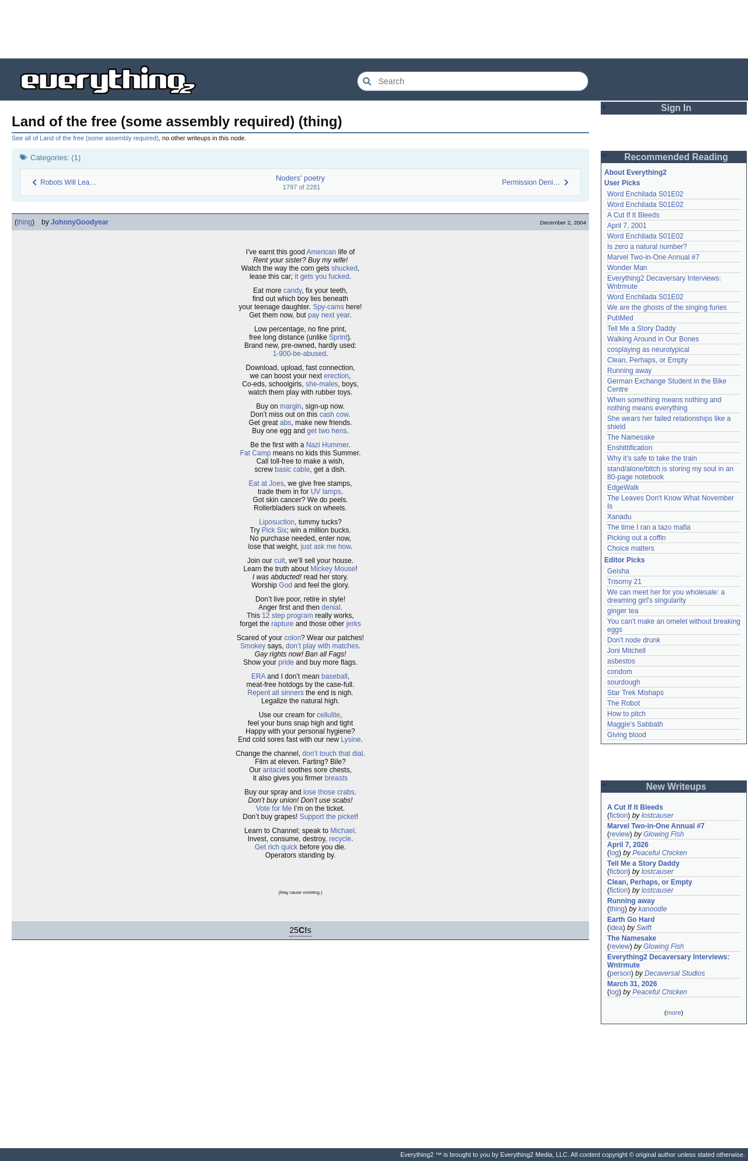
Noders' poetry (300, 178)
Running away (629, 371)
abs (285, 423)
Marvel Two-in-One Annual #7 (653, 257)
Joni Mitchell (626, 651)
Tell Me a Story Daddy (641, 328)
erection (336, 376)
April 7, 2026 (628, 845)
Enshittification (629, 448)
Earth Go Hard (630, 919)
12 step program (287, 615)
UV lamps (326, 492)
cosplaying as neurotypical (648, 349)
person (620, 973)
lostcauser (658, 815)
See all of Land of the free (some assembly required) (85, 137)
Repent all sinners (276, 693)
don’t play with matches (322, 646)
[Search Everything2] (472, 81)
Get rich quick (276, 847)
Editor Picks (624, 560)
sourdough (623, 682)
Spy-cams (328, 307)
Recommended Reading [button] (676, 157)
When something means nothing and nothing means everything (664, 404)
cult (279, 561)
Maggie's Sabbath (635, 724)
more (673, 1012)
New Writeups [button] (676, 787)
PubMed (620, 318)
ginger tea (622, 611)
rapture (282, 624)
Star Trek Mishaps (635, 693)
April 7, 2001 (626, 226)
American (322, 252)
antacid (274, 770)
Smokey (252, 646)
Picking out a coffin (636, 538)
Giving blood (626, 735)
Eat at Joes (266, 483)
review (620, 834)
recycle (340, 839)
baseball (334, 676)
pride (286, 662)
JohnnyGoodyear (80, 222)
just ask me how (326, 547)
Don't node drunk (633, 640)
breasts (336, 778)
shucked (344, 268)
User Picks (622, 183)
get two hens (327, 431)
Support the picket (328, 817)
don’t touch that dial (332, 753)
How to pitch (626, 714)
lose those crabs (328, 792)
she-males (322, 384)
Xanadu (619, 517)
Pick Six (274, 530)
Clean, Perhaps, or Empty (647, 360)
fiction (619, 815)
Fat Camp (255, 453)
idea (616, 928)
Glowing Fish (663, 834)
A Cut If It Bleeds (633, 215)
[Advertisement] (374, 29)
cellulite (328, 715)
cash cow (334, 414)
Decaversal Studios (675, 973)
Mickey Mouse (332, 569)
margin (291, 406)
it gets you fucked (322, 276)
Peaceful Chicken (659, 853)
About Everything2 (635, 172)
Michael (342, 831)
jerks (353, 624)
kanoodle (652, 909)
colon (292, 638)
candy (292, 290)
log (614, 853)
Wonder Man (627, 268)
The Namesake (630, 437)
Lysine (351, 739)
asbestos (621, 661)
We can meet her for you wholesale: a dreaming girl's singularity (666, 596)
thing (24, 222)
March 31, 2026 (632, 984)
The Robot (623, 703)
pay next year (328, 315)
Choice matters (630, 548)
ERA (258, 676)
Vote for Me (274, 808)
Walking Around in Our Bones (653, 339)
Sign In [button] (676, 108)
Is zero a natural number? (647, 247)
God (285, 585)
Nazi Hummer (327, 445)
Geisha (618, 571)
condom (619, 672)
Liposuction (277, 522)
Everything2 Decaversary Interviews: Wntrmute (668, 961)
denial (330, 607)
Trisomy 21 (624, 582)
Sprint (338, 337)
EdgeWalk (623, 487)
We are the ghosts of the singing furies (667, 307)
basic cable (292, 469)
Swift (644, 928)
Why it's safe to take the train (652, 458)
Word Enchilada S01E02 (645, 194)
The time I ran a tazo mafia (649, 527)
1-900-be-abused (299, 354)
